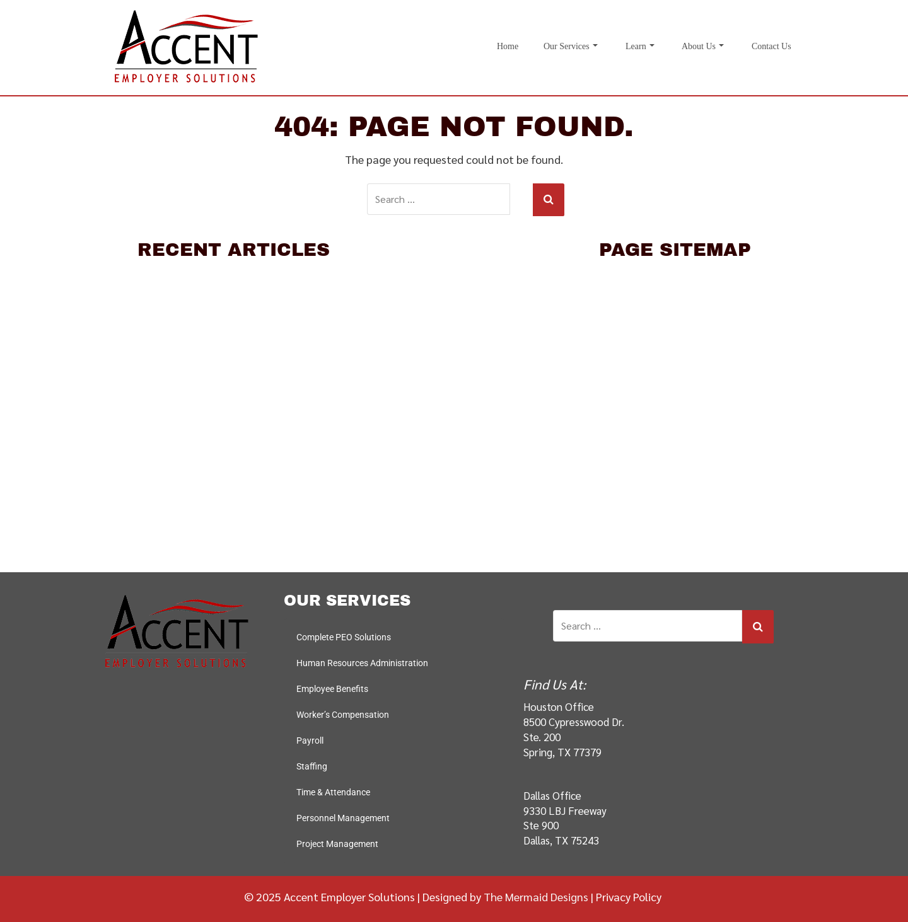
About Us (703, 46)
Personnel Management (674, 543)
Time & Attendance (675, 514)
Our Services (571, 46)
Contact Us (771, 46)
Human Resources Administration (675, 369)
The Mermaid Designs (536, 895)
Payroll (675, 456)
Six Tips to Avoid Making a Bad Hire (233, 310)
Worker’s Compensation (342, 713)
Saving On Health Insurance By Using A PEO (233, 369)
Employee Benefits (675, 398)
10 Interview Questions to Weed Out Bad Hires (233, 281)
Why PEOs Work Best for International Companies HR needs (233, 340)
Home (507, 46)
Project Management (337, 843)
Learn (640, 46)
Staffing (675, 485)
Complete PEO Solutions (675, 340)
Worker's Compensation (674, 427)
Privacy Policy (628, 895)
